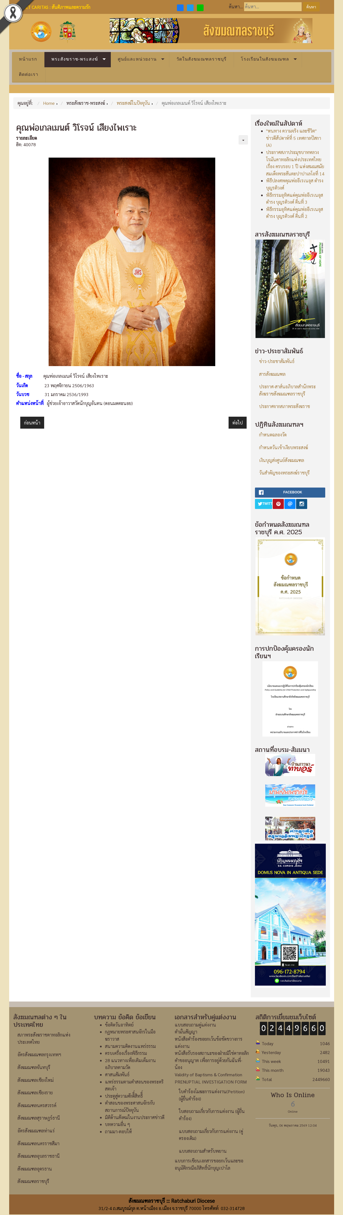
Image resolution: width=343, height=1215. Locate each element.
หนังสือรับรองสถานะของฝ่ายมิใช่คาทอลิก (212, 1053)
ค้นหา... (236, 6)
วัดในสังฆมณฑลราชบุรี (201, 59)
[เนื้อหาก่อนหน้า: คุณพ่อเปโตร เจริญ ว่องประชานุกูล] (32, 423)
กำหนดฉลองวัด (273, 435)
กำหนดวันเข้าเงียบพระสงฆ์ (283, 447)
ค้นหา (311, 6)
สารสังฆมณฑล (272, 374)
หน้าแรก (28, 59)
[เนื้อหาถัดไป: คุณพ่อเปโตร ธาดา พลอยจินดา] (238, 423)
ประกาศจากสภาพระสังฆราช (284, 406)
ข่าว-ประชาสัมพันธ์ (276, 361)
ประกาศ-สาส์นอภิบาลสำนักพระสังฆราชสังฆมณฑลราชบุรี (287, 390)
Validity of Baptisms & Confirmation (208, 1074)
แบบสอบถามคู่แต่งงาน (195, 1025)
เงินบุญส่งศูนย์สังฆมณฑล (281, 460)
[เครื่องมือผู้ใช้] (243, 140)
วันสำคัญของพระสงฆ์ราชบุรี (284, 473)
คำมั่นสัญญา (186, 1032)
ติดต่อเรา (28, 74)
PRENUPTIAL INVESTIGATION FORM (211, 1082)
